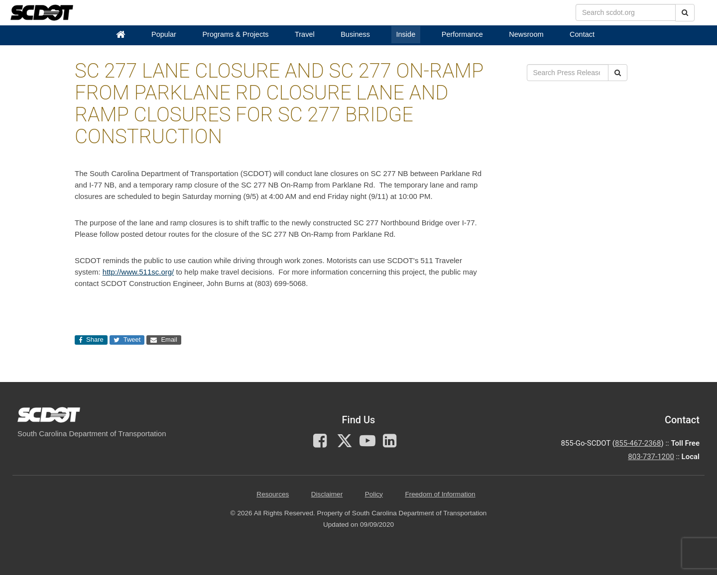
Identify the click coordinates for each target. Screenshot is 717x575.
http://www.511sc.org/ (138, 272)
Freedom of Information (440, 494)
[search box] (626, 12)
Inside (406, 34)
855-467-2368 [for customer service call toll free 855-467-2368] (638, 443)
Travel (305, 34)
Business (355, 34)
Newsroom (526, 34)
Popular (163, 34)
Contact (582, 34)
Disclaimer (327, 494)
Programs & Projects (235, 34)
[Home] (120, 34)
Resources (272, 494)
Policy (374, 494)
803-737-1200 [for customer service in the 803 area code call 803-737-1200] (651, 456)
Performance (462, 34)
